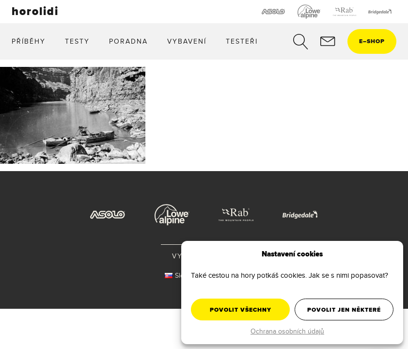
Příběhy (29, 41)
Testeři (242, 41)
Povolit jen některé (344, 309)
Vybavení (186, 41)
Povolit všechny (240, 309)
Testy (77, 41)
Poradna (128, 41)
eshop (372, 41)
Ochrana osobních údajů (287, 331)
